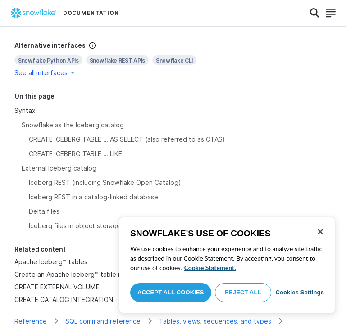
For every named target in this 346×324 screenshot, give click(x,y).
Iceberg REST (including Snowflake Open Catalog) (105, 182)
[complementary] (173, 59)
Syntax (25, 110)
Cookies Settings (299, 292)
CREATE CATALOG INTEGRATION (63, 299)
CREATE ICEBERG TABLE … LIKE (75, 154)
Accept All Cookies (170, 292)
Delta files (44, 211)
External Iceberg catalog (59, 168)
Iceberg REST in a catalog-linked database (93, 197)
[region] (227, 265)
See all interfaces (45, 72)
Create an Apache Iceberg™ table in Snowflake (85, 274)
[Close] (320, 232)
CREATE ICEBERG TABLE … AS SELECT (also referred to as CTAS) (127, 139)
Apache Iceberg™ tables (50, 262)
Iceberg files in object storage (75, 226)
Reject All (243, 292)
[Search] (314, 13)
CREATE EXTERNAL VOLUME (57, 287)
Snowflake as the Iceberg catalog (73, 125)
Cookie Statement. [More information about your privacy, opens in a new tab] (210, 267)
